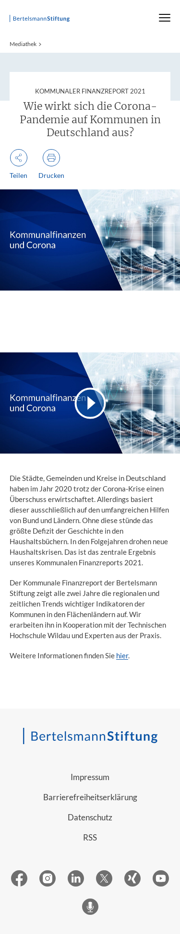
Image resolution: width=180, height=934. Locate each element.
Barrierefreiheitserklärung (90, 797)
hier (122, 655)
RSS (90, 837)
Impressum (90, 777)
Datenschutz (90, 817)
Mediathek (23, 43)
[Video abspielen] (90, 403)
